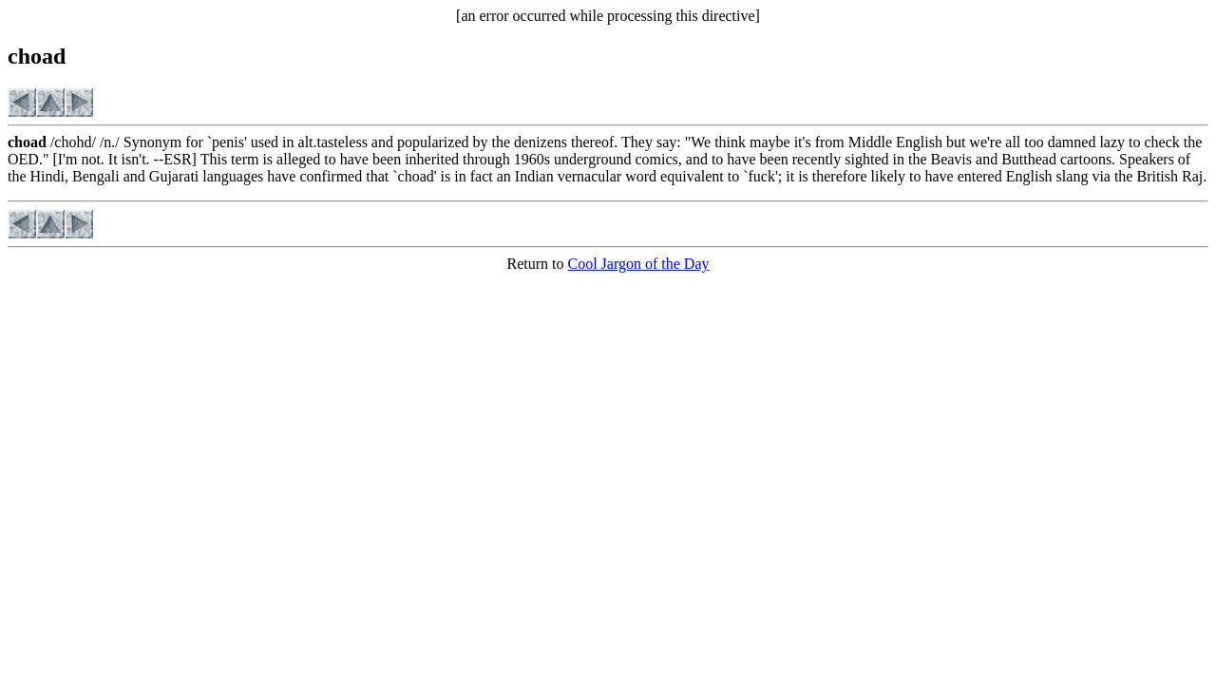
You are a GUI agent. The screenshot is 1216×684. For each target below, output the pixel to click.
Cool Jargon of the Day (638, 264)
